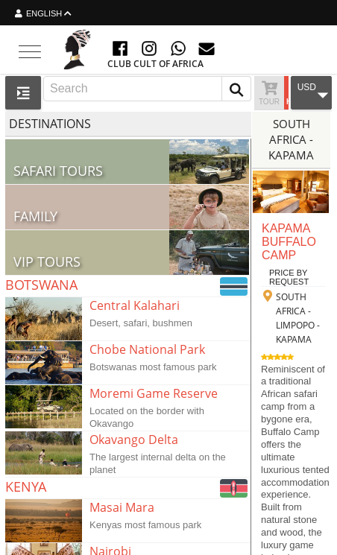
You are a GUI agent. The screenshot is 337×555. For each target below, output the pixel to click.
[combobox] (147, 88)
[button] (236, 88)
